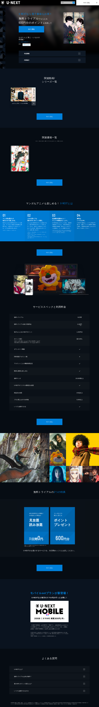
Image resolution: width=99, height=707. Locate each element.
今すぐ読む (86, 2)
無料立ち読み (26, 44)
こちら (34, 342)
